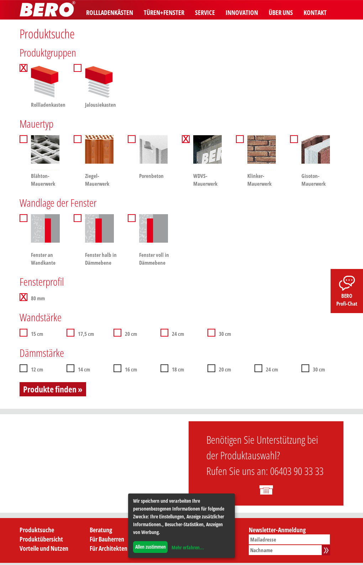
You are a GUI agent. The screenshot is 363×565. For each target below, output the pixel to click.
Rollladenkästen (109, 12)
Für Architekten (108, 548)
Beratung (101, 530)
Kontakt (315, 12)
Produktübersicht (41, 539)
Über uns (281, 12)
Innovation (242, 12)
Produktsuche (37, 530)
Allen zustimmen (150, 546)
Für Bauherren (107, 539)
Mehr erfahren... (188, 547)
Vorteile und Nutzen (44, 548)
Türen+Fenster (164, 12)
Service (205, 12)
